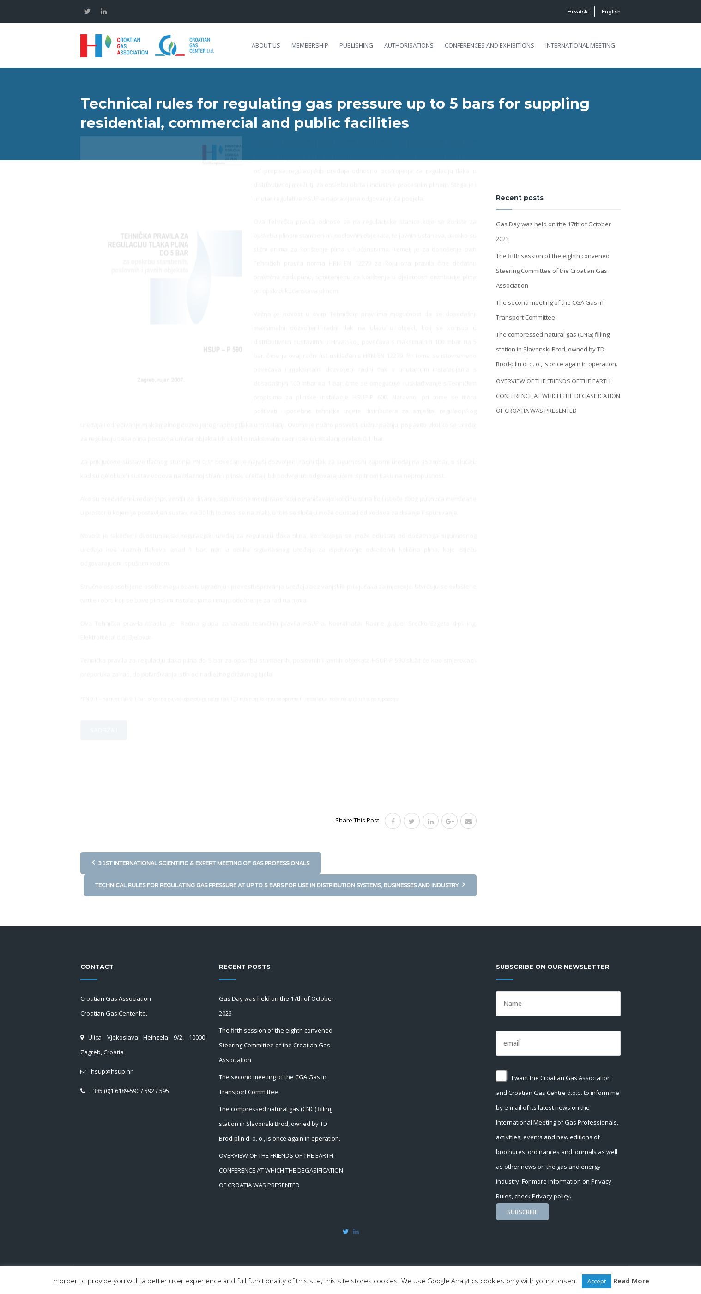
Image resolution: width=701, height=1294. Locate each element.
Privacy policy (551, 1196)
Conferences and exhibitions (489, 45)
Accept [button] (596, 1281)
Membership (309, 45)
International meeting (580, 45)
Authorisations (409, 45)
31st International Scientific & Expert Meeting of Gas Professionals (200, 862)
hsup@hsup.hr (112, 1071)
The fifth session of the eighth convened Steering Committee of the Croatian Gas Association (553, 271)
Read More (631, 1280)
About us (266, 45)
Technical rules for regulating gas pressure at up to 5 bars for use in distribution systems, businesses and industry (280, 885)
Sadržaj (103, 785)
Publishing (356, 45)
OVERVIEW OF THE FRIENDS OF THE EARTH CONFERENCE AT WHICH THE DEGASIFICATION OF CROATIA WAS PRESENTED (558, 396)
